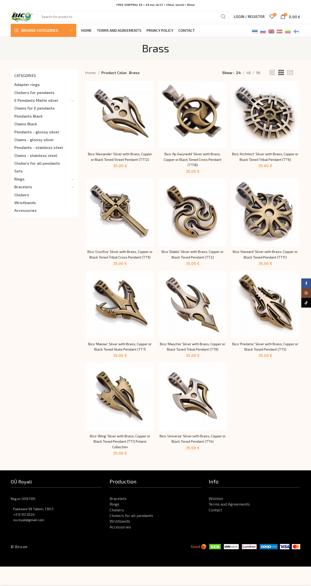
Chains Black (25, 129)
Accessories (25, 215)
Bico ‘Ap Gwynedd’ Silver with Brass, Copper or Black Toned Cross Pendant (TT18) (192, 165)
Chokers (21, 200)
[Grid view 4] (290, 78)
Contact (215, 529)
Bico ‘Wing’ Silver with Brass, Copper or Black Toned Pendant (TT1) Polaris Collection (119, 460)
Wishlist (216, 518)
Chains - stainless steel (35, 160)
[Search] (137, 19)
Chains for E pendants (34, 113)
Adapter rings (27, 89)
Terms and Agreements (229, 523)
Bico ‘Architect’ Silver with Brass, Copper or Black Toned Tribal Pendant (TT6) (266, 165)
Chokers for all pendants (37, 168)
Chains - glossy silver (34, 145)
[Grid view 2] (272, 78)
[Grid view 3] (281, 78)
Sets (18, 176)
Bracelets (23, 192)
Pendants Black (28, 121)
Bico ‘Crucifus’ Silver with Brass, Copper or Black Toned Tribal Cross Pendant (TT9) (119, 264)
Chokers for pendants (34, 97)
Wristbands (25, 208)
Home (91, 78)
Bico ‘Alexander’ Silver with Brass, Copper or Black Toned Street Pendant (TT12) (119, 165)
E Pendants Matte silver (36, 105)
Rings (19, 184)
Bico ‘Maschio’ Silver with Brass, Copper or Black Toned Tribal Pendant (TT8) (192, 362)
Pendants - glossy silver (37, 137)
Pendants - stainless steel (38, 152)
